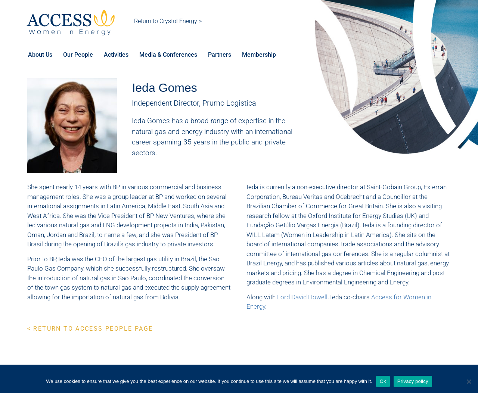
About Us (40, 55)
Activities (117, 55)
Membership (261, 55)
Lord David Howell (302, 298)
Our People (78, 55)
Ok (383, 381)
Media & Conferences (169, 55)
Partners (221, 55)
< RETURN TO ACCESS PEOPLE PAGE (90, 329)
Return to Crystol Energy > (168, 21)
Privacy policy (412, 381)
